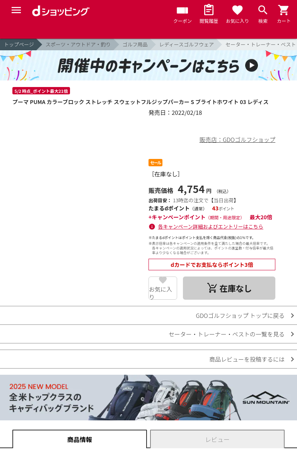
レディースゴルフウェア (186, 44)
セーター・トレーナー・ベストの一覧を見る (227, 334)
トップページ (19, 44)
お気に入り (160, 292)
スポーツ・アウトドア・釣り (78, 44)
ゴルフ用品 (135, 44)
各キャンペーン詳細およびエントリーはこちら (210, 226)
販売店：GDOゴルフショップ (237, 139)
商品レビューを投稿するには (247, 359)
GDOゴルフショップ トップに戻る (240, 315)
